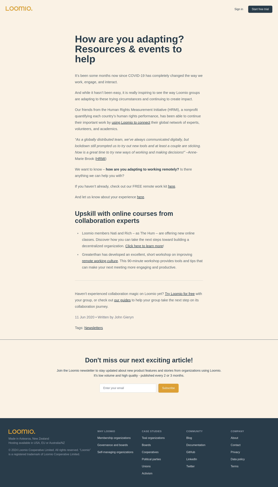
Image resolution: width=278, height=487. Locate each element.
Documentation (195, 445)
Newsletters (93, 328)
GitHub (190, 452)
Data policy (238, 459)
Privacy (235, 452)
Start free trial (260, 9)
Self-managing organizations (115, 452)
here (171, 186)
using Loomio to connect (131, 122)
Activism (147, 473)
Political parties (151, 459)
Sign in (239, 9)
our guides (122, 300)
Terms (234, 466)
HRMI (100, 159)
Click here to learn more (144, 246)
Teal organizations (153, 437)
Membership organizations (114, 437)
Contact (235, 445)
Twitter (190, 466)
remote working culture (100, 261)
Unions (146, 466)
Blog (189, 437)
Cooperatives (150, 452)
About (234, 437)
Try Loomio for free (180, 294)
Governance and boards (112, 445)
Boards (146, 445)
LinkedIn (191, 459)
